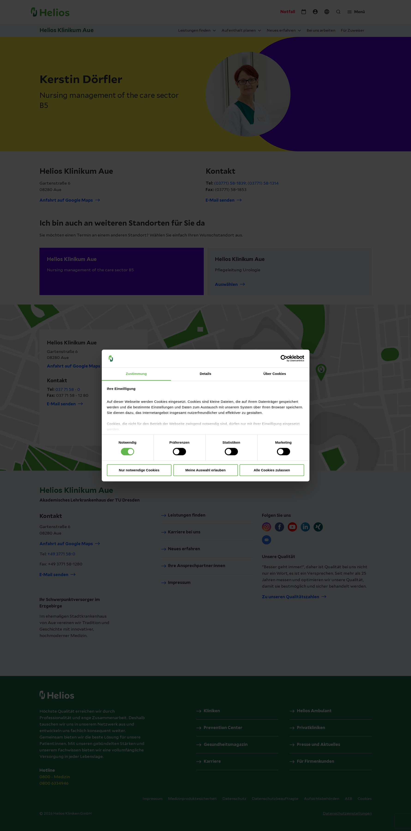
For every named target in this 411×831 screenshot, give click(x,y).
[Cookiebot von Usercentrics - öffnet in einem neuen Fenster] (284, 358)
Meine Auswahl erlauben (205, 470)
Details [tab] (205, 374)
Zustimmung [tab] (136, 374)
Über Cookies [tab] (275, 374)
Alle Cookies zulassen (272, 470)
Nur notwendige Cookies (139, 470)
